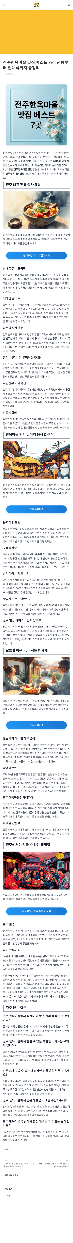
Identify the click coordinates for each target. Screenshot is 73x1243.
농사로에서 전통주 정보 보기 (36, 911)
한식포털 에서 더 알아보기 (36, 255)
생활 (6, 1149)
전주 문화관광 (36, 509)
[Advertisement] (36, 32)
